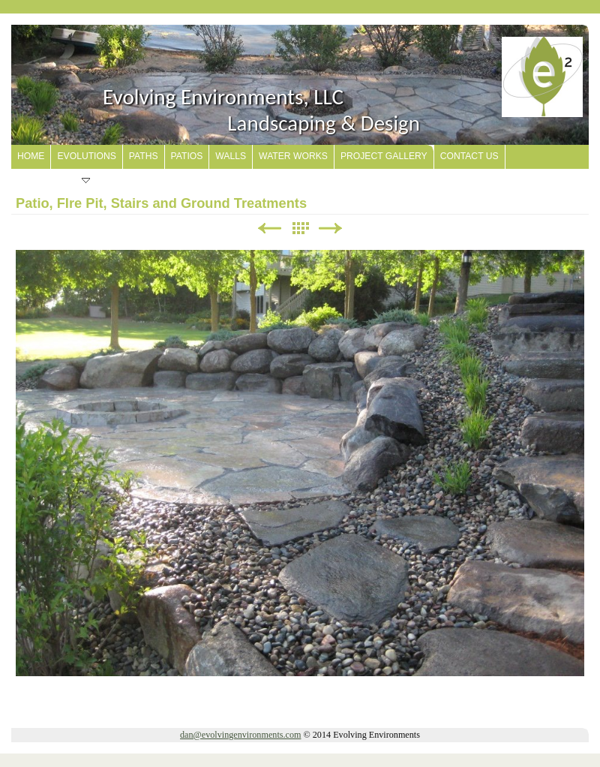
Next (331, 228)
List (300, 228)
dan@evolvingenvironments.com (240, 734)
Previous (269, 228)
